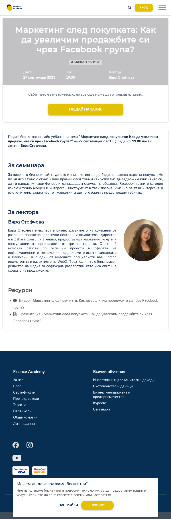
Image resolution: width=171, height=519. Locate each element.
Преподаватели (26, 398)
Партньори (22, 411)
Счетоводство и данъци (113, 386)
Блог (17, 386)
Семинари (101, 409)
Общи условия (25, 417)
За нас (18, 380)
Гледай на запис (85, 109)
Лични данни (24, 423)
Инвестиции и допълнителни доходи (124, 380)
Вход (144, 7)
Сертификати (24, 392)
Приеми (97, 506)
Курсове (100, 403)
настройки (68, 506)
